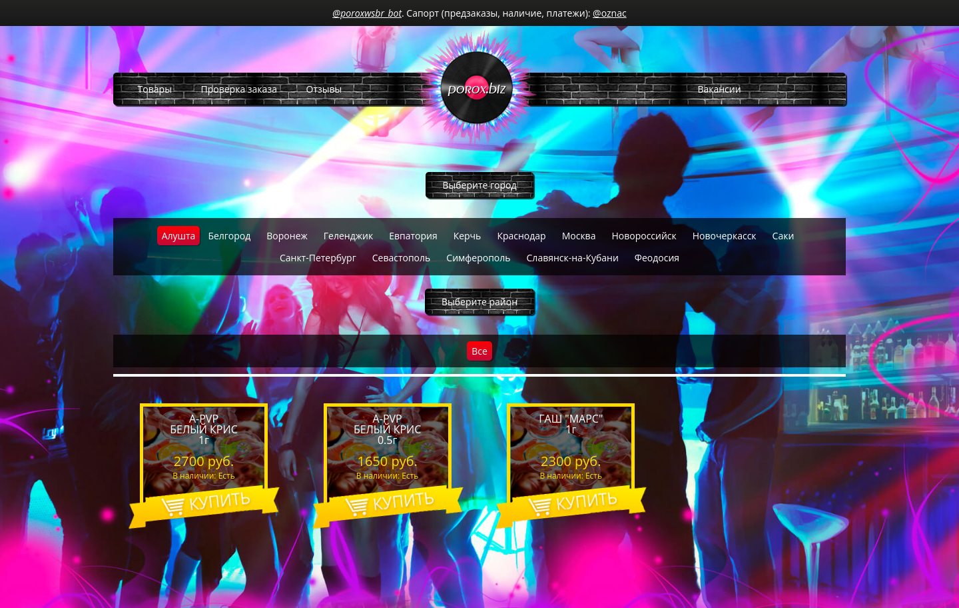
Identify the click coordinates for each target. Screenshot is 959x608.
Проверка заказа (239, 89)
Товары (155, 89)
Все (479, 351)
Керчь (467, 235)
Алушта (179, 235)
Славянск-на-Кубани (573, 257)
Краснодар (521, 235)
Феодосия (657, 257)
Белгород (229, 235)
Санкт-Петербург (318, 257)
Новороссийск (643, 235)
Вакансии (719, 89)
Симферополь (478, 257)
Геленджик (348, 235)
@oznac (610, 13)
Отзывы (324, 89)
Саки (784, 235)
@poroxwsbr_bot (367, 13)
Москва (579, 235)
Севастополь (401, 257)
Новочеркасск (725, 235)
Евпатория (413, 235)
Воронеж (286, 235)
